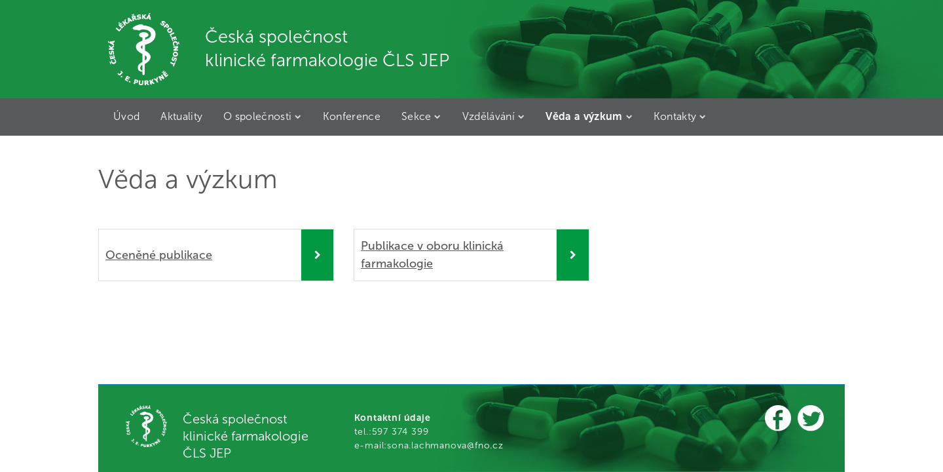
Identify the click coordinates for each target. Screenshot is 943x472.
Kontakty (680, 116)
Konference (351, 116)
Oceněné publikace (158, 255)
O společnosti (262, 116)
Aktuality (181, 116)
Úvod (126, 116)
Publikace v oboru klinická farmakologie (432, 255)
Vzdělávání (493, 116)
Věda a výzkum (589, 116)
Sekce (421, 116)
